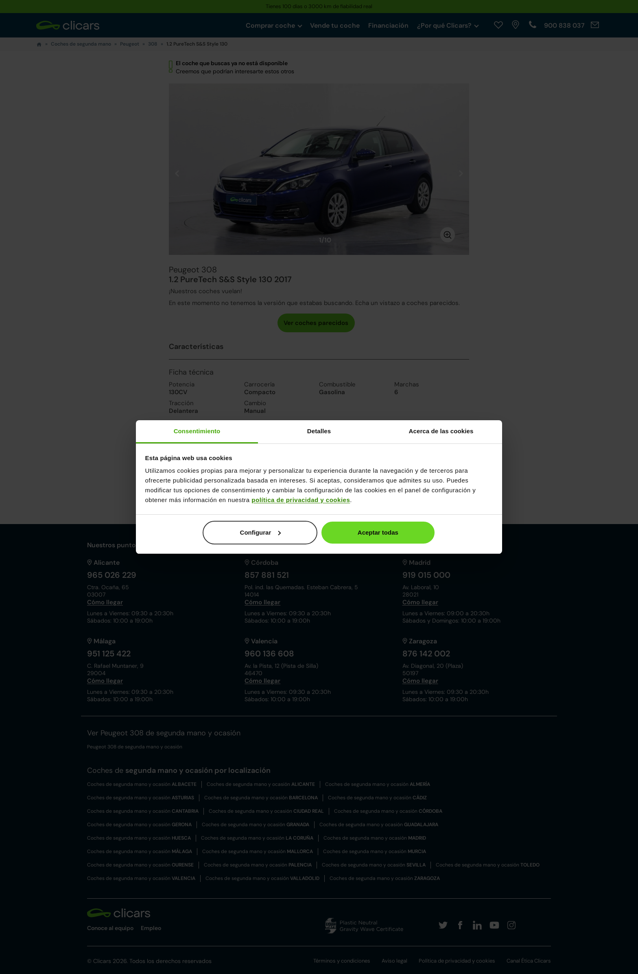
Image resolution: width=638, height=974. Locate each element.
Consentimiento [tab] (197, 431)
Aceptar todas (378, 532)
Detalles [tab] (319, 431)
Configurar (260, 532)
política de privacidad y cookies (300, 499)
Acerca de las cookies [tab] (441, 431)
